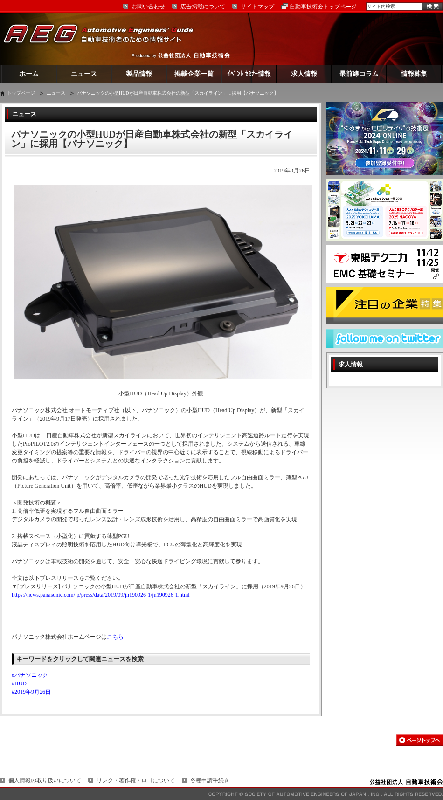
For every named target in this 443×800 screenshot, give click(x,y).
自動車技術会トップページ (323, 6)
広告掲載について (202, 6)
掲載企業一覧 (194, 73)
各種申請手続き (209, 780)
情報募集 (414, 73)
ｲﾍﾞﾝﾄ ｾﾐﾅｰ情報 (249, 73)
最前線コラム (359, 73)
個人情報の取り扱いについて (44, 780)
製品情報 (139, 73)
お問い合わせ (148, 6)
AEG (104, 39)
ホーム (29, 73)
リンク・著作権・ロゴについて (136, 780)
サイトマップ (257, 6)
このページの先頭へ (419, 740)
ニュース (84, 73)
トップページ (21, 93)
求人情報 (304, 73)
